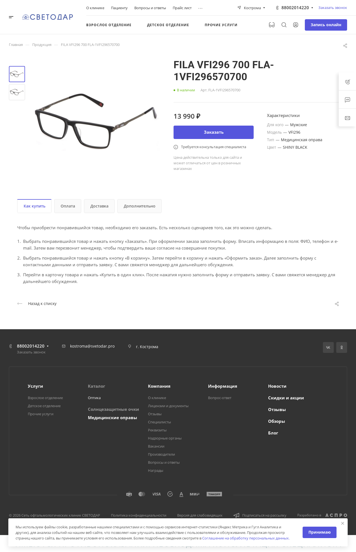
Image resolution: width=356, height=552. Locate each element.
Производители (161, 454)
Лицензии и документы (168, 405)
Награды (155, 470)
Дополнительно (139, 206)
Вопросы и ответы (164, 462)
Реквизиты (157, 430)
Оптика (94, 397)
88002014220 (295, 7)
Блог (273, 433)
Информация (222, 386)
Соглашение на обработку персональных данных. (246, 538)
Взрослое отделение (45, 397)
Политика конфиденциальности (138, 515)
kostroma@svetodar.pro (92, 346)
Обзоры (276, 421)
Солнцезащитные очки (113, 409)
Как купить (34, 206)
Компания (159, 386)
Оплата (68, 206)
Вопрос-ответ (219, 397)
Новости (277, 386)
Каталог (96, 386)
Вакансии (156, 446)
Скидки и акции (286, 397)
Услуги (35, 386)
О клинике (157, 397)
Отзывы (155, 413)
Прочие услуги (40, 413)
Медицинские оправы (112, 417)
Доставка (99, 206)
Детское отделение (44, 405)
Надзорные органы (165, 438)
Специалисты (159, 421)
